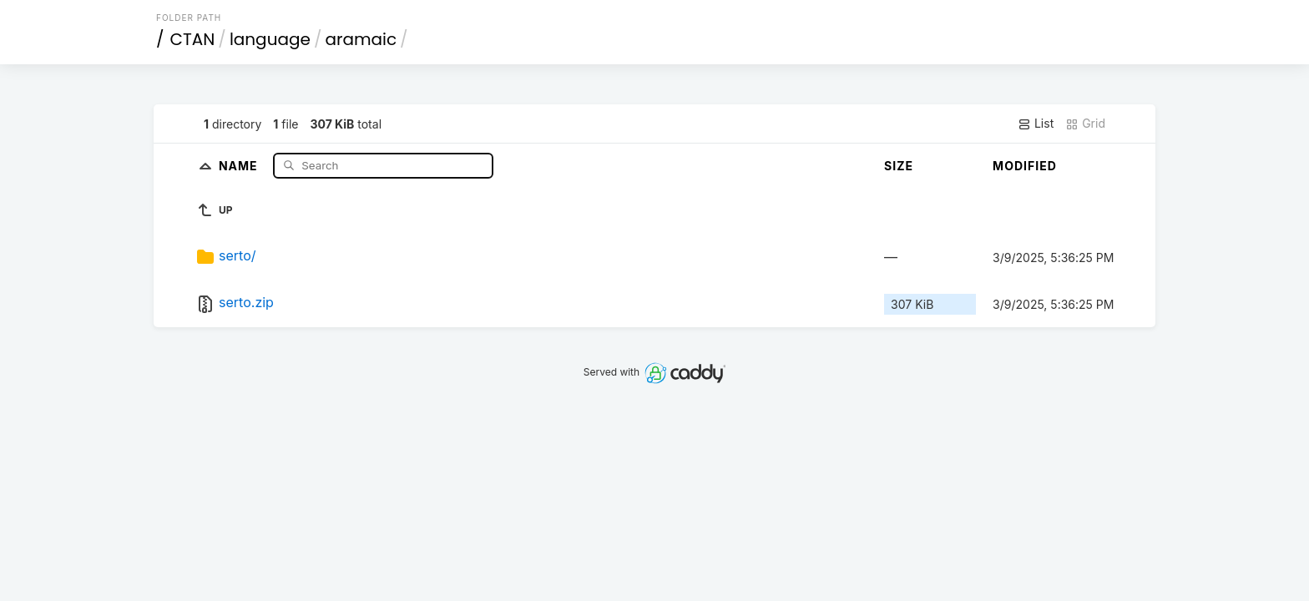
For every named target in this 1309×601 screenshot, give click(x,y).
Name (240, 165)
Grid (1085, 123)
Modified (1025, 166)
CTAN (192, 39)
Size (898, 166)
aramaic (361, 39)
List (1036, 123)
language (270, 39)
